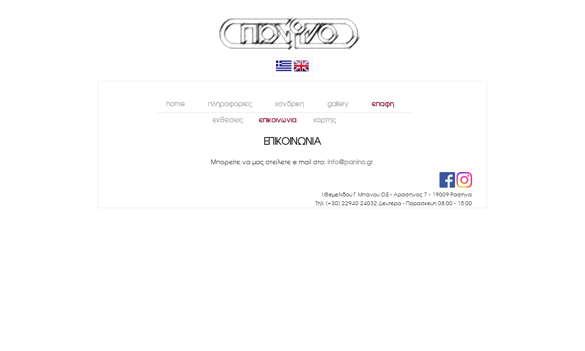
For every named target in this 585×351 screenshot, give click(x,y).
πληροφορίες (226, 103)
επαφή (379, 103)
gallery (334, 103)
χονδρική (286, 103)
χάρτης (322, 119)
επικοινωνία (275, 119)
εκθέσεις (225, 119)
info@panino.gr (350, 162)
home (172, 103)
